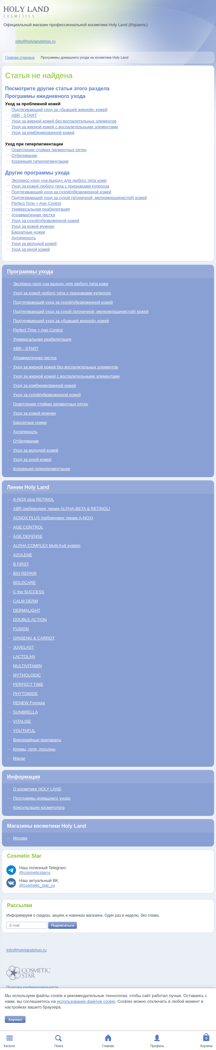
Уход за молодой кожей (33, 243)
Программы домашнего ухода (42, 798)
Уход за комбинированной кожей (42, 132)
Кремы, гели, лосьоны (34, 749)
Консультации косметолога (38, 807)
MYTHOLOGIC (27, 675)
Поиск (58, 1046)
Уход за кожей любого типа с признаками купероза (60, 186)
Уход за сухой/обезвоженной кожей (45, 220)
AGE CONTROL (28, 527)
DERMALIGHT (26, 610)
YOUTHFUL (24, 730)
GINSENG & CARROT (34, 638)
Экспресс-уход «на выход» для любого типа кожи (59, 180)
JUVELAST (23, 647)
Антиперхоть (23, 237)
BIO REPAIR (24, 573)
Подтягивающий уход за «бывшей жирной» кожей (59, 109)
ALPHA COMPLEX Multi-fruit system (46, 545)
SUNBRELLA (25, 712)
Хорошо (15, 1019)
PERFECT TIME (28, 684)
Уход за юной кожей (30, 249)
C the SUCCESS (28, 591)
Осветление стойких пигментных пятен (48, 149)
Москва (20, 838)
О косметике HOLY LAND (37, 789)
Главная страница (19, 57)
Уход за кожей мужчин (32, 226)
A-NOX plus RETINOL (33, 499)
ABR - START (24, 115)
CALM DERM (25, 601)
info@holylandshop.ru (35, 41)
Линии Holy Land (28, 487)
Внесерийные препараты (37, 739)
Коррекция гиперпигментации (39, 161)
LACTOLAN (24, 656)
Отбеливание (24, 155)
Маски (19, 758)
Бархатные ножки (28, 232)
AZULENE (22, 554)
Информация (23, 777)
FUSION (21, 628)
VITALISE (22, 721)
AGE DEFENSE (27, 536)
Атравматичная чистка (33, 214)
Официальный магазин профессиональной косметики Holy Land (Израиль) (76, 24)
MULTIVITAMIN (27, 665)
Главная (108, 1046)
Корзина (206, 1046)
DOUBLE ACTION (30, 619)
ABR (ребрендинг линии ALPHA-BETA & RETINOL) (61, 508)
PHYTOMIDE (25, 693)
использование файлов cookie (86, 1001)
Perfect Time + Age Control (36, 203)
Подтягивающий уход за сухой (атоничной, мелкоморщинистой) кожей (79, 197)
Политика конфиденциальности (32, 987)
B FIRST (21, 564)
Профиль (157, 1046)
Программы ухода (30, 271)
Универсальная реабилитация (40, 209)
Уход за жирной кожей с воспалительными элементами (64, 126)
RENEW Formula (29, 702)
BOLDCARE (24, 582)
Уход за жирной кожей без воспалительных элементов (63, 121)
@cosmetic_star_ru (37, 885)
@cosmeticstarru (34, 872)
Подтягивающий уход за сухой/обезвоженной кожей (61, 191)
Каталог (9, 1046)
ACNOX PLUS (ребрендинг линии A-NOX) (53, 517)
